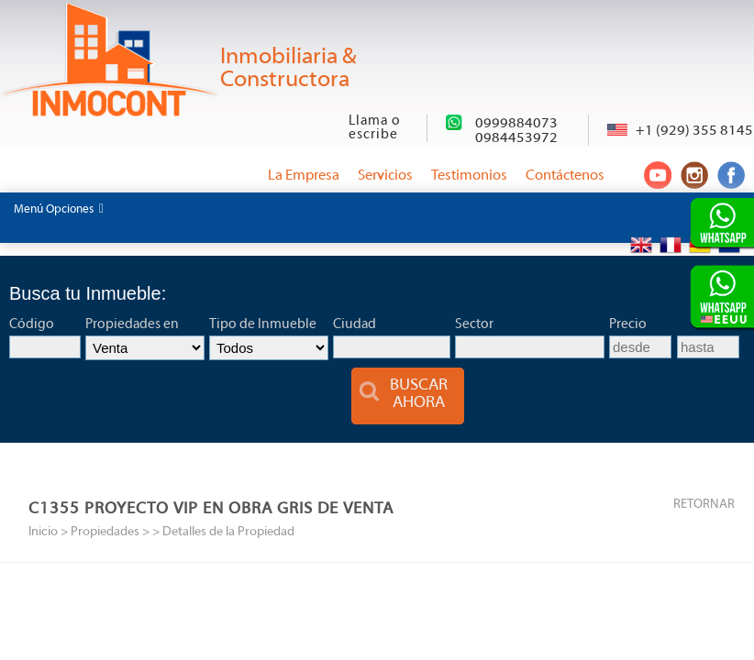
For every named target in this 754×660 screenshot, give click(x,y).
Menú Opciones (59, 209)
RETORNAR (704, 505)
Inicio (43, 532)
